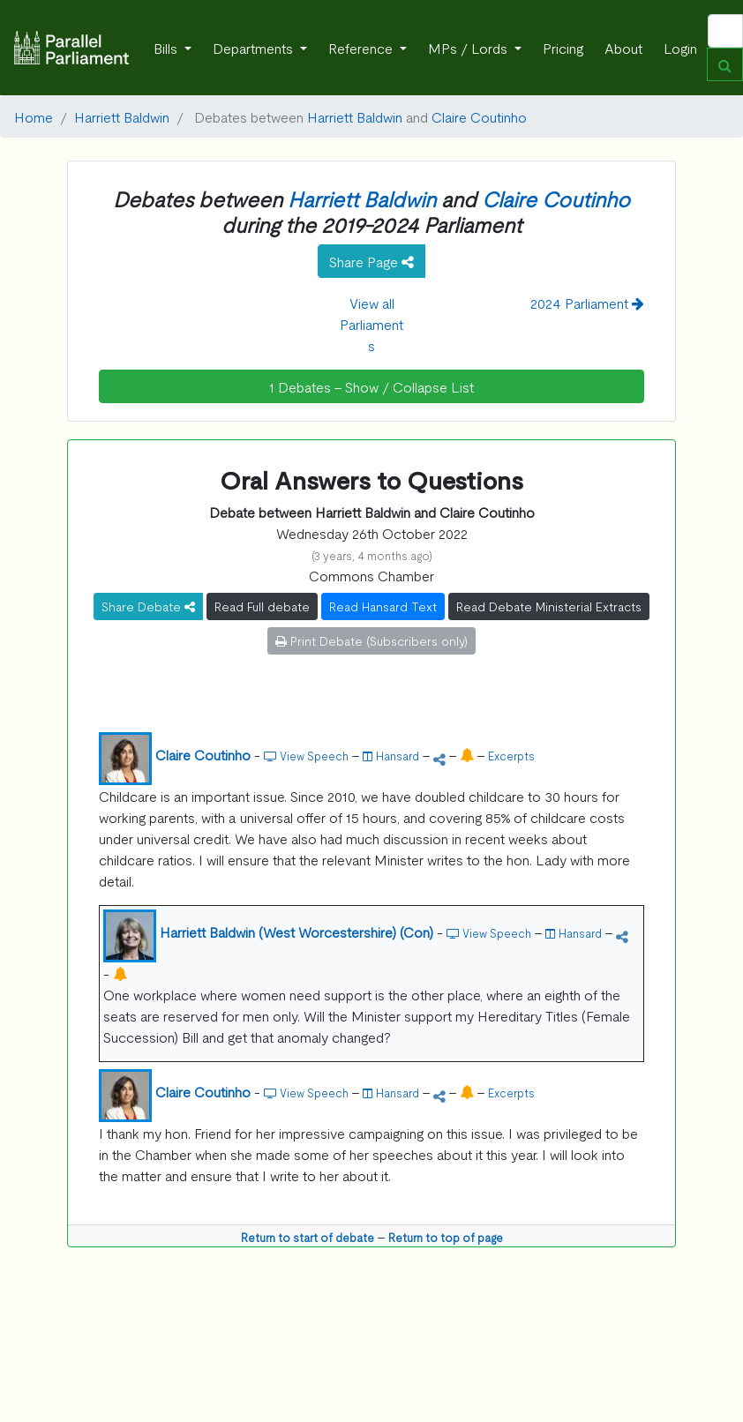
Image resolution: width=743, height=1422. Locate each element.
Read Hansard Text (383, 606)
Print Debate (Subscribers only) (371, 640)
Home (33, 116)
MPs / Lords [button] (469, 47)
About (623, 47)
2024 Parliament (587, 302)
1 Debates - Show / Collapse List (371, 386)
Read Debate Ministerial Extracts (549, 606)
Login (680, 47)
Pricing (563, 47)
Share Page (371, 261)
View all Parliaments (371, 324)
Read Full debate (262, 606)
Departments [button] (254, 47)
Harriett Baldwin (121, 116)
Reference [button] (362, 47)
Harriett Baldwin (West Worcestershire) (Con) (296, 931)
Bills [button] (167, 47)
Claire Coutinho (479, 116)
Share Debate (148, 606)
